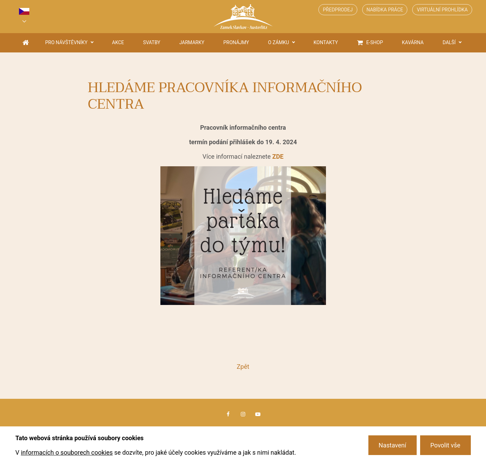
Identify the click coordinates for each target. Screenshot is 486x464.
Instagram (243, 414)
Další (449, 42)
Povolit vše (445, 445)
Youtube (258, 414)
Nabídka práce (385, 9)
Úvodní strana (26, 42)
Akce (118, 42)
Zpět (243, 366)
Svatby (151, 42)
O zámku (278, 42)
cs (24, 11)
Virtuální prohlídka (442, 9)
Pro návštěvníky (66, 42)
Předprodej (338, 9)
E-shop (374, 42)
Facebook (228, 414)
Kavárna (413, 42)
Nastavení (392, 445)
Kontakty (326, 42)
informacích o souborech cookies (66, 452)
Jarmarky (192, 42)
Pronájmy (236, 42)
